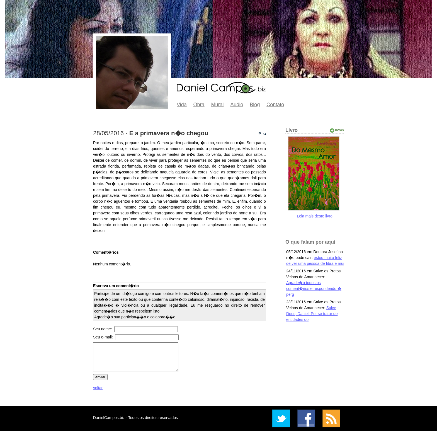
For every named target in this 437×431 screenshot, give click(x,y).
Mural (217, 104)
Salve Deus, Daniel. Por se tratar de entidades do (312, 314)
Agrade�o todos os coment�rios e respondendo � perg (313, 288)
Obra (199, 104)
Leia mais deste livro (314, 216)
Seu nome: (103, 329)
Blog (255, 104)
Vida (182, 104)
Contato (275, 104)
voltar (98, 388)
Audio (236, 104)
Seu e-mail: (103, 337)
